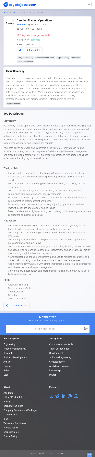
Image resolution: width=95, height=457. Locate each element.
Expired (35, 40)
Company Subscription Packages (20, 410)
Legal (6, 374)
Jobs (14, 12)
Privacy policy (10, 427)
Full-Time (24, 28)
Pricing (7, 401)
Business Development (15, 357)
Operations (75, 57)
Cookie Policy (10, 436)
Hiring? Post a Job (12, 397)
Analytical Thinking (25, 57)
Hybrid (34, 24)
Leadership (55, 370)
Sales (6, 370)
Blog (5, 419)
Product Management (14, 348)
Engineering (9, 344)
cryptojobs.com (43, 453)
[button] (20, 50)
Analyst (7, 361)
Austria (46, 24)
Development (56, 353)
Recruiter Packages (13, 406)
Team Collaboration (25, 61)
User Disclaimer (11, 432)
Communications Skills (44, 57)
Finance (7, 366)
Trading (38, 28)
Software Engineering (60, 357)
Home (6, 12)
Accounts (8, 353)
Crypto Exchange (13, 104)
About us (8, 393)
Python (53, 374)
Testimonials (10, 414)
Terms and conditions (14, 423)
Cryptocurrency (63, 57)
